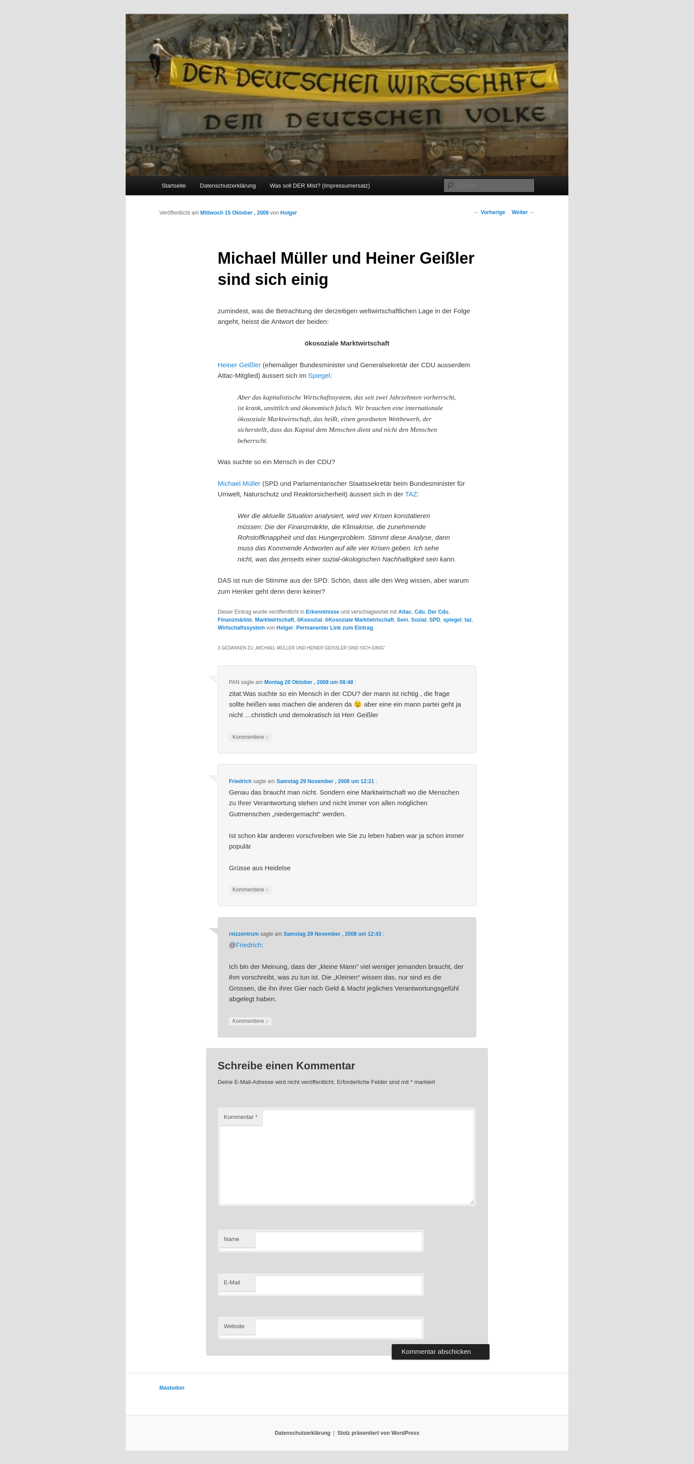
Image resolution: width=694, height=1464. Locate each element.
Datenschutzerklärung (228, 185)
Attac (405, 612)
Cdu (420, 612)
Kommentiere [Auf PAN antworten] (250, 737)
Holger (288, 213)
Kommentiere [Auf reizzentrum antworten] (250, 1021)
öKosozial (309, 620)
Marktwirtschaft (274, 620)
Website (234, 1326)
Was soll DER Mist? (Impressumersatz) (320, 185)
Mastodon (172, 1388)
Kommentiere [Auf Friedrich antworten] (250, 890)
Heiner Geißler (239, 365)
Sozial (419, 620)
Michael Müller (239, 483)
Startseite (174, 185)
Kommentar (241, 1117)
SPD (434, 620)
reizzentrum (243, 934)
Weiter (523, 212)
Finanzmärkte (235, 620)
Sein (402, 620)
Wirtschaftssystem (241, 628)
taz (468, 620)
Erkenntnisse (322, 612)
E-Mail (232, 1282)
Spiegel (319, 375)
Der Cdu (438, 612)
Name (231, 1239)
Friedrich (240, 781)
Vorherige (489, 212)
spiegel (452, 620)
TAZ (411, 494)
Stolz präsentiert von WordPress (378, 1433)
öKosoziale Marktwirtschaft (359, 620)
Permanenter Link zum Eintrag (334, 628)
